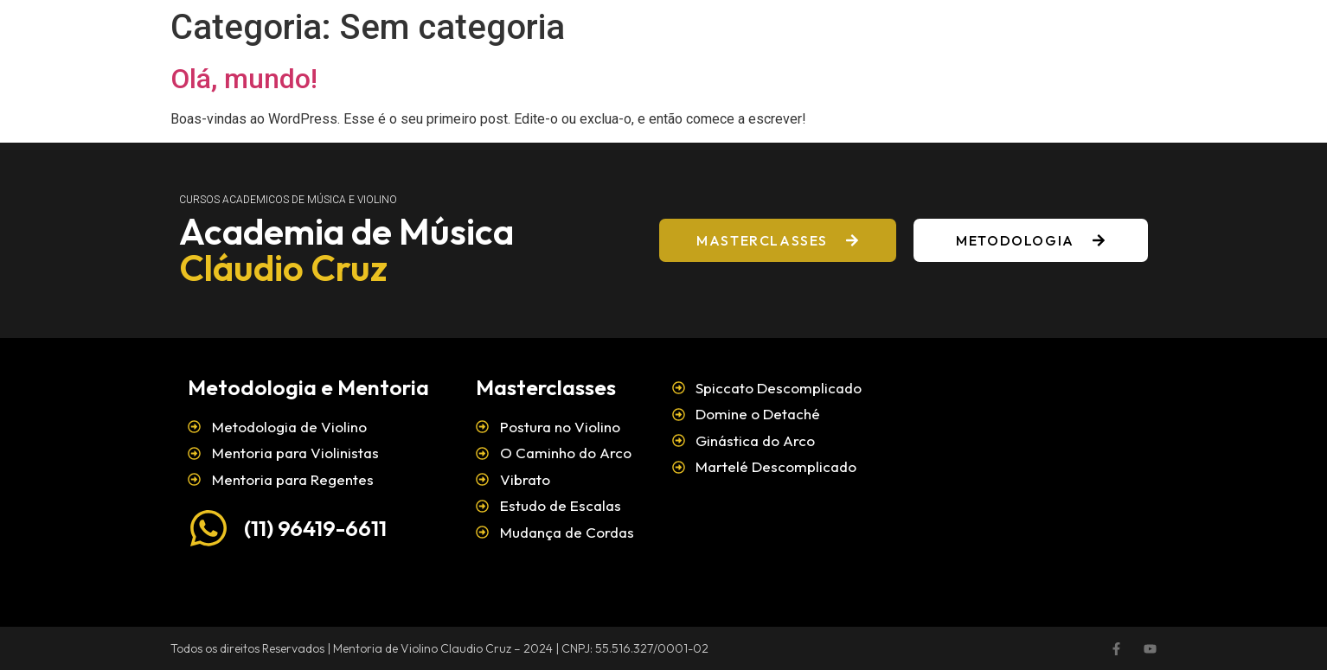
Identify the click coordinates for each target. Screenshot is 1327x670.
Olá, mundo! (243, 78)
